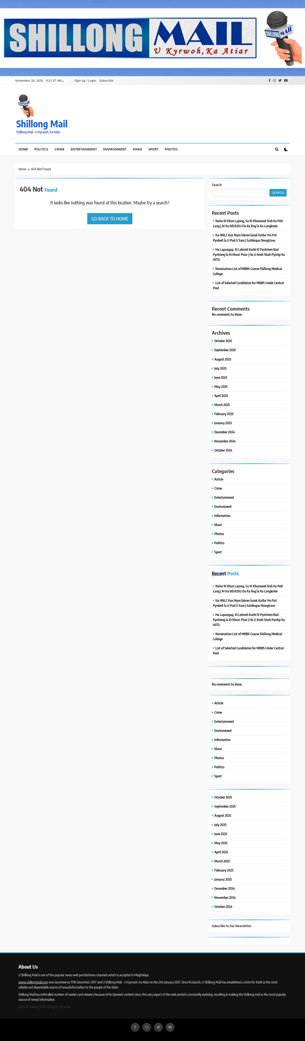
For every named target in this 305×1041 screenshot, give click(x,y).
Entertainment (84, 149)
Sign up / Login (85, 80)
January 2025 (223, 423)
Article (218, 479)
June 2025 (220, 377)
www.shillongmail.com (33, 982)
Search (217, 184)
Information (222, 515)
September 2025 (225, 350)
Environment (114, 149)
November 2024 (225, 441)
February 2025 (224, 414)
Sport (153, 149)
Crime (59, 149)
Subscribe (106, 80)
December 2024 (224, 432)
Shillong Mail (42, 123)
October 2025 (223, 341)
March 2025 (222, 404)
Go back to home (110, 219)
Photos (171, 149)
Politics (41, 149)
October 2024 (223, 450)
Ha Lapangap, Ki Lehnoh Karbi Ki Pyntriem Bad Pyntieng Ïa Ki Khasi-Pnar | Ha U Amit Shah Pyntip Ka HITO (249, 254)
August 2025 (222, 359)
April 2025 (221, 395)
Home (23, 149)
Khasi (137, 149)
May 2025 (221, 386)
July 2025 (220, 368)
